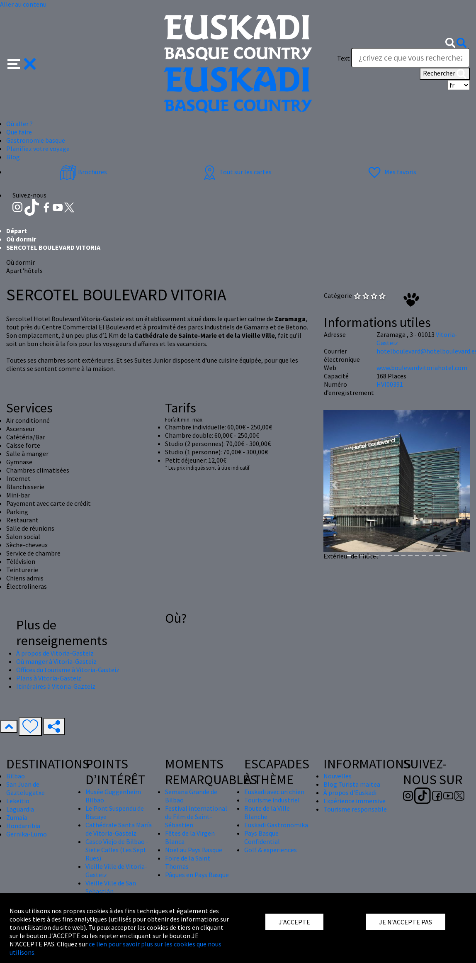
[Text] (410, 58)
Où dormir (21, 239)
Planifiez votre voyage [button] (38, 148)
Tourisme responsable (355, 809)
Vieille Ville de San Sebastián (110, 887)
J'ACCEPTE (294, 922)
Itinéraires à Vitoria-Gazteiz (55, 686)
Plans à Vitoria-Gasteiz (48, 678)
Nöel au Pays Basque (193, 850)
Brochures (83, 172)
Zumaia (16, 817)
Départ (16, 231)
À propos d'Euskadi (349, 792)
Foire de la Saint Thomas (187, 862)
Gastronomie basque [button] (35, 140)
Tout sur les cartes (236, 172)
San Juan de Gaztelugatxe (25, 788)
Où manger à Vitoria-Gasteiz (56, 661)
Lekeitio (17, 801)
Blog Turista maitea (351, 784)
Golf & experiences (270, 850)
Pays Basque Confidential (262, 837)
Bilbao (15, 776)
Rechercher (444, 74)
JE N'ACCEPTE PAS (405, 922)
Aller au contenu (23, 4)
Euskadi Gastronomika (276, 825)
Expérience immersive (354, 801)
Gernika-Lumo (26, 834)
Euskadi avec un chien (274, 791)
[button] (21, 63)
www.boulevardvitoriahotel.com (421, 367)
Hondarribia (23, 826)
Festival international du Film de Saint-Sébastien (196, 816)
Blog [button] (13, 157)
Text (343, 58)
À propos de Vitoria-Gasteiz (55, 653)
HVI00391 (389, 384)
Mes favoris (391, 172)
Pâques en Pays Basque (197, 874)
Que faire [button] (19, 132)
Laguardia (20, 809)
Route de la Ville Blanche (267, 812)
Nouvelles (337, 776)
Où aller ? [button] (19, 123)
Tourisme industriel (272, 800)
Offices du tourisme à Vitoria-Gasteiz (67, 670)
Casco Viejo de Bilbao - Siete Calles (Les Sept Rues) (116, 849)
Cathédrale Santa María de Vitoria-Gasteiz (118, 829)
